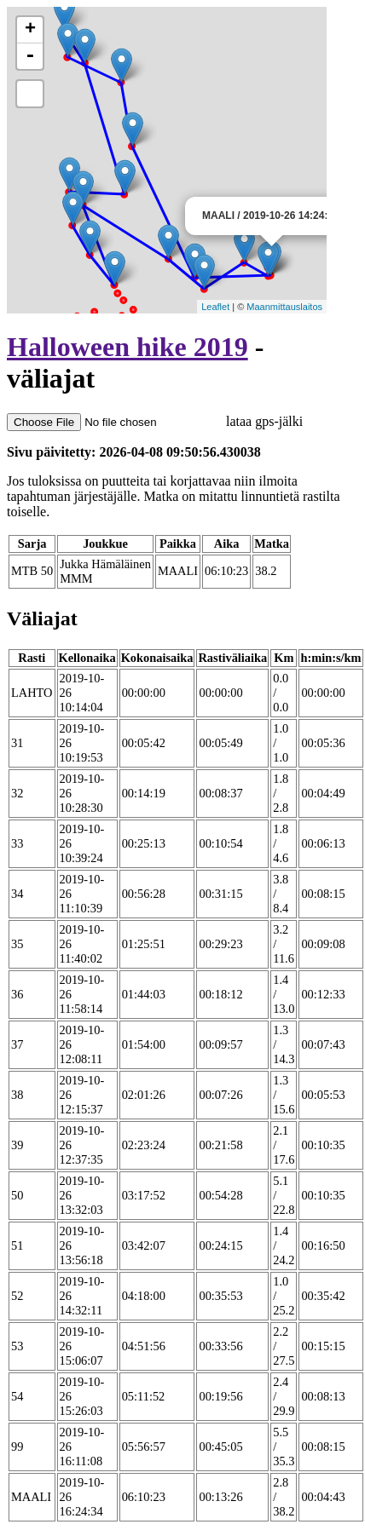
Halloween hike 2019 (127, 346)
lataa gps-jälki (155, 421)
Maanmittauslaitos (284, 307)
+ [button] (30, 30)
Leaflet (215, 307)
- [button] (30, 56)
